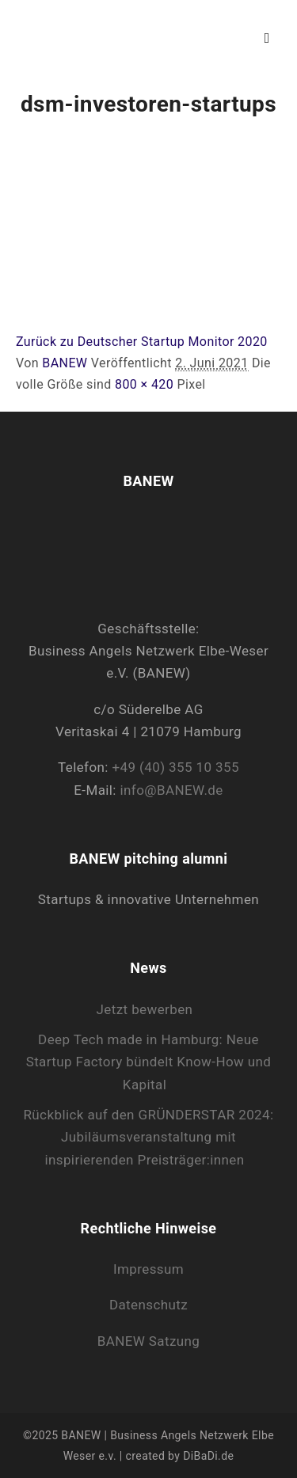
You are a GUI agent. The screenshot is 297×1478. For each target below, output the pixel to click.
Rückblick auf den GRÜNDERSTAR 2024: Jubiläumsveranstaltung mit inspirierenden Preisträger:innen (148, 1137)
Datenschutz (148, 1305)
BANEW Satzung (148, 1341)
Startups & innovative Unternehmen (148, 899)
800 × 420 (144, 384)
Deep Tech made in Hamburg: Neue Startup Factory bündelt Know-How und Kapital (149, 1062)
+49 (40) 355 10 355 (175, 767)
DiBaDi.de (208, 1456)
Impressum (148, 1269)
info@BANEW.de (171, 790)
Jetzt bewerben (145, 1009)
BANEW (64, 362)
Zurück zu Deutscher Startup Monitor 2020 (142, 341)
